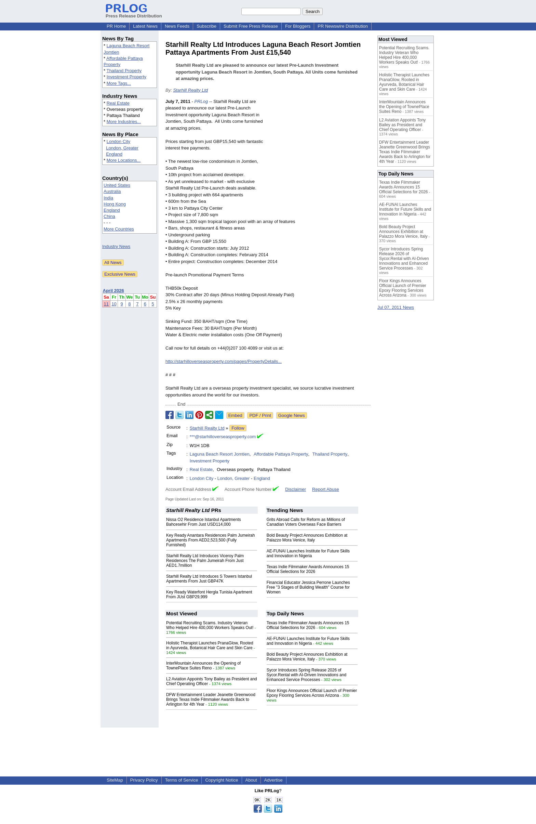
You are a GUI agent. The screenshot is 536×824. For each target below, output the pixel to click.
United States (117, 185)
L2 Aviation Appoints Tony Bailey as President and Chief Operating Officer (402, 125)
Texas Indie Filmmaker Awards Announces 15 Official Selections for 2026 (308, 569)
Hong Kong (115, 204)
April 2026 (113, 290)
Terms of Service (181, 780)
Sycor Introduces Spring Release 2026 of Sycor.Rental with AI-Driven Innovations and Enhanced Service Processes (306, 675)
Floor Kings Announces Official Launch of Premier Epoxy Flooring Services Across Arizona (312, 693)
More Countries (119, 229)
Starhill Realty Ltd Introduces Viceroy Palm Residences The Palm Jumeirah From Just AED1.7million (205, 560)
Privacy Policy (144, 780)
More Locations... (124, 160)
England (114, 154)
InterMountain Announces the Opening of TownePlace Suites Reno (203, 665)
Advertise (273, 780)
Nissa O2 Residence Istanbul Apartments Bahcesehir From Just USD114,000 (203, 522)
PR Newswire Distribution (343, 26)
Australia (112, 191)
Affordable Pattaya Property (281, 454)
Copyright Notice (221, 780)
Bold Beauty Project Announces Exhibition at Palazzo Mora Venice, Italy (307, 537)
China (109, 216)
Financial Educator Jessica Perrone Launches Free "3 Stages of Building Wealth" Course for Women (308, 587)
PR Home (116, 26)
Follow (237, 428)
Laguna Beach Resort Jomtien (220, 454)
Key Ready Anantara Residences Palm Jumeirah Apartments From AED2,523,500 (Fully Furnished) (210, 540)
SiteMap (115, 780)
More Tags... (119, 83)
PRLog (201, 101)
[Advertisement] (319, 148)
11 (106, 303)
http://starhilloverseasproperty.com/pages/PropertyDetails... (223, 361)
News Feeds (177, 26)
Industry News (116, 246)
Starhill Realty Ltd (190, 90)
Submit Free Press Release (251, 26)
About (251, 780)
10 (113, 303)
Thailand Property (124, 70)
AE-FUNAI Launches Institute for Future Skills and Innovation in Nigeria (308, 553)
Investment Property (126, 76)
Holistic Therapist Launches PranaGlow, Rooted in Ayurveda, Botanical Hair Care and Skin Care (209, 645)
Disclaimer (295, 489)
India (108, 197)
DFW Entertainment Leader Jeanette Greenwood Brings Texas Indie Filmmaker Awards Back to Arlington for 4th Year (210, 699)
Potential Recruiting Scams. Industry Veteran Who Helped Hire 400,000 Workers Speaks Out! (209, 625)
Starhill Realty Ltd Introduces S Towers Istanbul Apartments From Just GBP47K (209, 579)
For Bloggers (297, 26)
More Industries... (124, 121)
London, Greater (122, 148)
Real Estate (118, 103)
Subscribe (206, 26)
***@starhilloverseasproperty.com (223, 436)
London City (118, 141)
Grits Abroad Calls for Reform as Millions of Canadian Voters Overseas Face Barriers (306, 522)
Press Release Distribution (134, 13)
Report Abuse (325, 489)
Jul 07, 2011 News (395, 307)
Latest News (145, 26)
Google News (291, 415)
